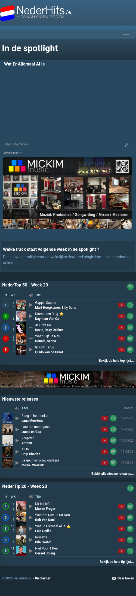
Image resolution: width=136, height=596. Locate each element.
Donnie (40, 341)
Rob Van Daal (45, 520)
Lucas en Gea (31, 432)
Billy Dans (68, 308)
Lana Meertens (32, 421)
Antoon (26, 443)
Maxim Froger (45, 509)
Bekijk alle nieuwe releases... (112, 474)
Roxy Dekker (54, 330)
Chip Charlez (30, 454)
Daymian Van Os (47, 319)
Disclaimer (42, 578)
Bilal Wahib (43, 542)
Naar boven (123, 578)
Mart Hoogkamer (47, 308)
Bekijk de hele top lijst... (116, 361)
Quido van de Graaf (49, 352)
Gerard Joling (45, 553)
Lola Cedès (20, 144)
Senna (51, 341)
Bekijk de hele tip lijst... (117, 562)
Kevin (39, 330)
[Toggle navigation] (126, 32)
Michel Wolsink (32, 465)
